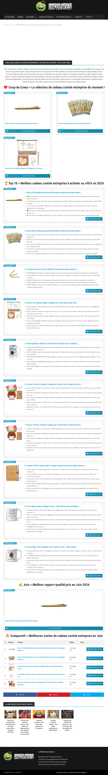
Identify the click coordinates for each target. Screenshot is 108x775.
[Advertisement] (54, 44)
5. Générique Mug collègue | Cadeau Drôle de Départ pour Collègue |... (52, 343)
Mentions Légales (80, 772)
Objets (78, 17)
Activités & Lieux (63, 17)
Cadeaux (58, 772)
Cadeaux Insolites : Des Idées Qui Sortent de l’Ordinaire (39, 724)
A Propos (71, 772)
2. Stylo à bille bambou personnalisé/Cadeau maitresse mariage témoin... (53, 231)
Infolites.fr (6, 25)
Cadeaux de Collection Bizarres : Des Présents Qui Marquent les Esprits (67, 725)
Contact (64, 772)
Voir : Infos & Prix (29, 131)
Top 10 (89, 17)
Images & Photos (46, 17)
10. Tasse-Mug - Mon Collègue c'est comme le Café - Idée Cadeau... (51, 547)
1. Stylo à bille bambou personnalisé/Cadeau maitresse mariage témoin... (53, 193)
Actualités (9, 17)
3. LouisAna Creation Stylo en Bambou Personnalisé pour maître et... (51, 269)
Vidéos (20, 17)
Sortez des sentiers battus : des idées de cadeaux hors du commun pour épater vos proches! (24, 727)
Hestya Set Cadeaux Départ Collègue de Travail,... (24, 168)
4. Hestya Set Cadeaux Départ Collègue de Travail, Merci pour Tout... (51, 303)
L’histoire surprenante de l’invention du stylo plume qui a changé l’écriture (10, 726)
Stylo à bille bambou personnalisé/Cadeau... (22, 123)
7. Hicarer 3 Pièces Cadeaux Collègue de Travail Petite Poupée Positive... (53, 425)
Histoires (30, 17)
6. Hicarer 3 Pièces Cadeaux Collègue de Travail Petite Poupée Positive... (53, 384)
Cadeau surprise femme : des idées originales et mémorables (53, 725)
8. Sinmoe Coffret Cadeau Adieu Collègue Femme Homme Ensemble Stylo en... (55, 466)
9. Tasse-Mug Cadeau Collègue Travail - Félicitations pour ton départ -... (53, 506)
